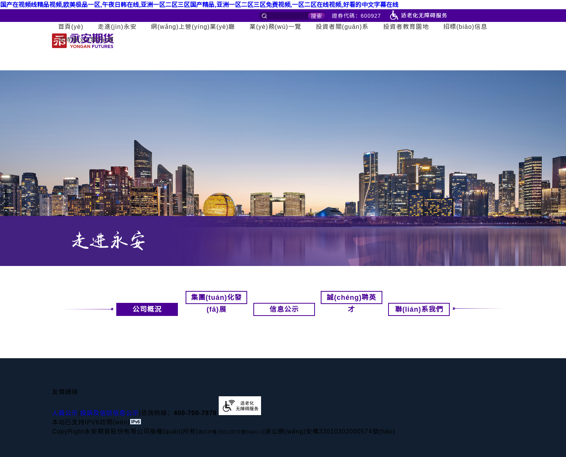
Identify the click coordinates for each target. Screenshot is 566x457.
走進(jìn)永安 (117, 26)
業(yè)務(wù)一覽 (275, 26)
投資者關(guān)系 (342, 26)
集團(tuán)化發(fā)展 (216, 299)
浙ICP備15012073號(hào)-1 (230, 432)
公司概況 (139, 309)
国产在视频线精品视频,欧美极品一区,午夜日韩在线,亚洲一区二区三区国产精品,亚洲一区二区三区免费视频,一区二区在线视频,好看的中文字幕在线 (199, 5)
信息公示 (284, 309)
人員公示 (65, 413)
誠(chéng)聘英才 (351, 299)
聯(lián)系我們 (422, 309)
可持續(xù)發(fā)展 (86, 40)
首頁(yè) (71, 26)
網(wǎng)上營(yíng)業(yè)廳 (193, 26)
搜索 (316, 16)
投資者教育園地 (406, 26)
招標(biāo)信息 (465, 26)
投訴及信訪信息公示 (109, 413)
